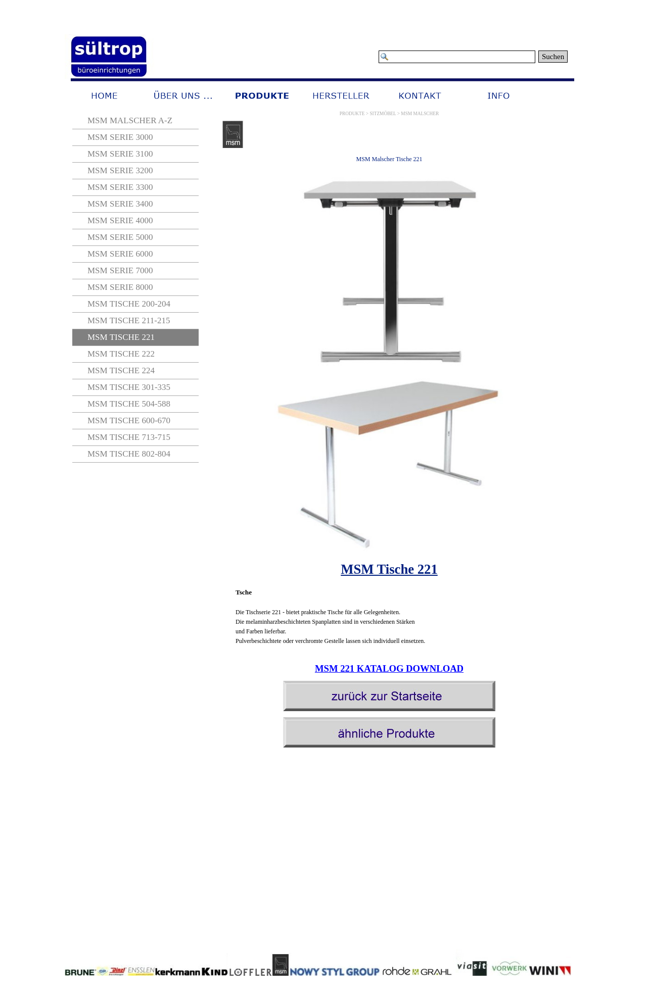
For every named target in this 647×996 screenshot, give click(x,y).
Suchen (553, 57)
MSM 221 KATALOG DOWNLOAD (389, 668)
